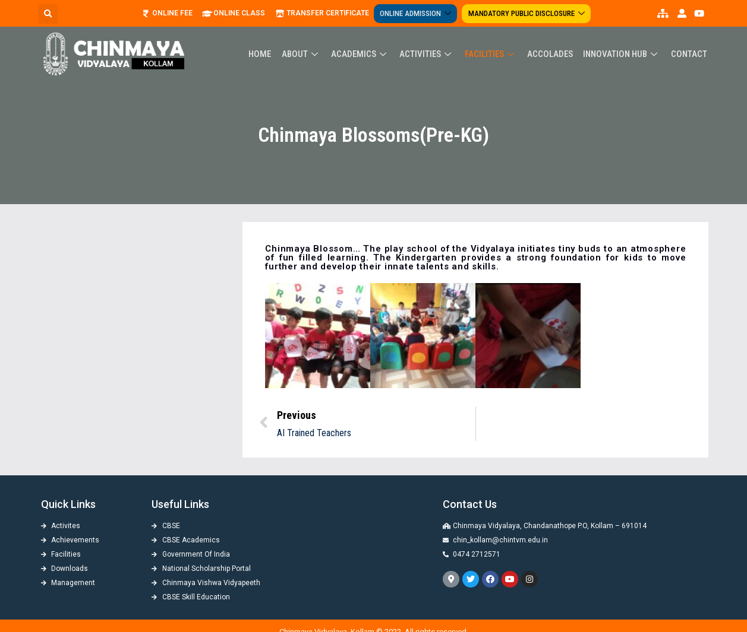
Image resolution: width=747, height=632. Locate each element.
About (306, 54)
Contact (689, 54)
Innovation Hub (622, 54)
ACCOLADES (552, 54)
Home (265, 54)
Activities (430, 54)
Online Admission (417, 13)
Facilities (493, 54)
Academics (364, 54)
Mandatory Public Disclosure (527, 13)
